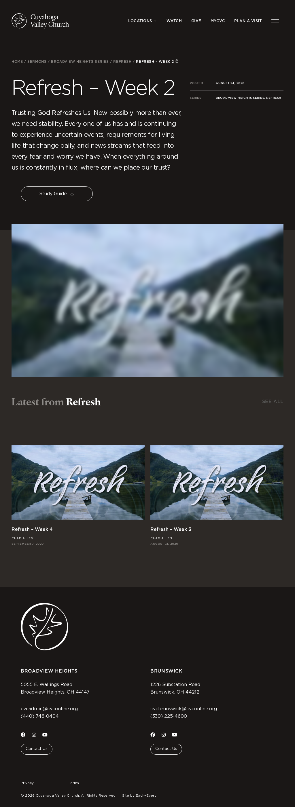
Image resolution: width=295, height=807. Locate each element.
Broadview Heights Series (80, 61)
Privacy (27, 783)
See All (272, 401)
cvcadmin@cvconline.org (49, 709)
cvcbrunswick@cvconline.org (183, 709)
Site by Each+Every (139, 795)
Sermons (36, 61)
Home (17, 61)
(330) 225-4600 (168, 716)
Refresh (122, 61)
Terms (74, 783)
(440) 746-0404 (40, 716)
